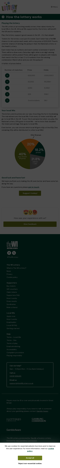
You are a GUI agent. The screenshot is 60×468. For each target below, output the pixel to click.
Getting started (13, 328)
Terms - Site (11, 340)
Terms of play (12, 343)
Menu (54, 7)
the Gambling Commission (26, 441)
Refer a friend (12, 307)
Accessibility (12, 349)
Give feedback (30, 224)
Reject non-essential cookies (30, 463)
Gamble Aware (42, 411)
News (9, 271)
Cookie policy (12, 277)
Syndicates (11, 304)
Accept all (30, 458)
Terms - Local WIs (14, 337)
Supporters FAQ (13, 295)
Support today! (30, 193)
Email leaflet (11, 322)
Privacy (9, 274)
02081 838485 (15, 376)
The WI (33, 438)
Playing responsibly (14, 355)
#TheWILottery (12, 257)
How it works (12, 298)
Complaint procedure (15, 352)
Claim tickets (12, 292)
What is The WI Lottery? (16, 268)
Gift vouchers (12, 289)
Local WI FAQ (12, 325)
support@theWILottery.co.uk (21, 383)
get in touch (33, 187)
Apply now (11, 316)
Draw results (12, 301)
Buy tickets (11, 286)
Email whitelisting (13, 346)
